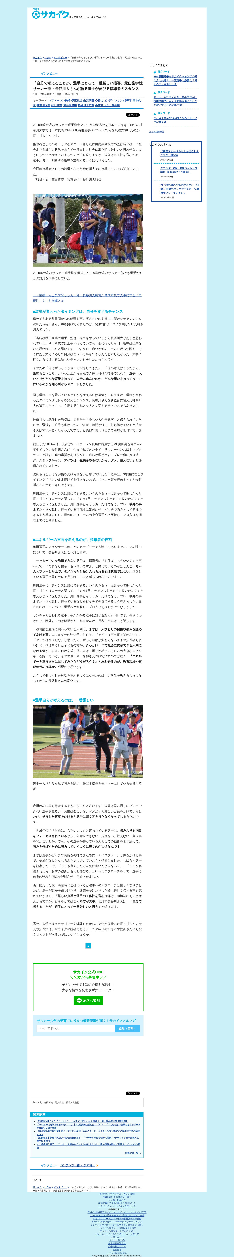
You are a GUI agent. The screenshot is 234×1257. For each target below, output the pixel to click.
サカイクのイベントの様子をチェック (117, 1206)
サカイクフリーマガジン (117, 1218)
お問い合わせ (117, 1237)
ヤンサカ (117, 1234)
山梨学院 (88, 100)
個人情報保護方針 (117, 1243)
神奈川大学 (43, 105)
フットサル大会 (117, 1228)
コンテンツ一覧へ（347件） (77, 1165)
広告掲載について (117, 1246)
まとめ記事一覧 (156, 131)
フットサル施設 (117, 1231)
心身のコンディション (108, 100)
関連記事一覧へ (133, 1153)
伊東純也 (76, 100)
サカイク (37, 57)
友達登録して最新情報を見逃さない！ (117, 1203)
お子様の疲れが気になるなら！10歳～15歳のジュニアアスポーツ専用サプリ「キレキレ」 (179, 189)
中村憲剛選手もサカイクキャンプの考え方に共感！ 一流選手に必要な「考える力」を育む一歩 (175, 80)
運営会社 (117, 1249)
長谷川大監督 (86, 105)
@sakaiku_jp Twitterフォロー (117, 1197)
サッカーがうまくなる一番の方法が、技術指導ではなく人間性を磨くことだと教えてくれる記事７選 (175, 101)
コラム (47, 57)
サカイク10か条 (117, 1240)
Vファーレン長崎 (59, 100)
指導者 (127, 100)
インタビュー (60, 57)
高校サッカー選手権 (107, 105)
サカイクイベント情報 (117, 1215)
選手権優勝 (70, 105)
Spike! (117, 1221)
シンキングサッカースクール (117, 1225)
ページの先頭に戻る (117, 1253)
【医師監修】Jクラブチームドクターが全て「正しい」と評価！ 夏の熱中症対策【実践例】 (82, 1121)
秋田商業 (56, 105)
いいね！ (116, 1200)
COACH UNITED (117, 1212)
